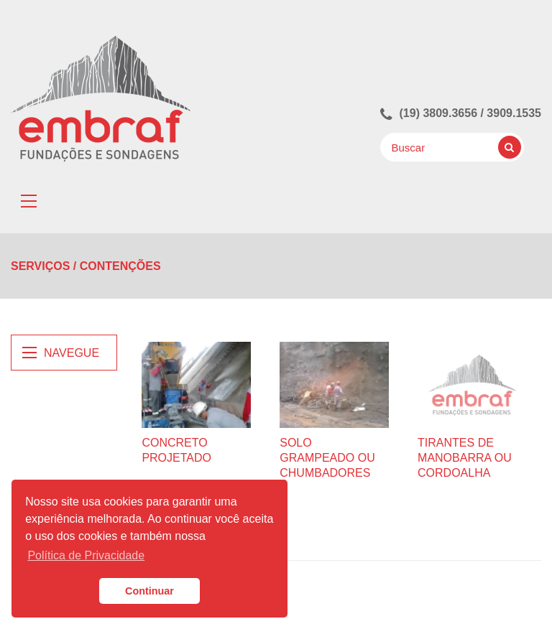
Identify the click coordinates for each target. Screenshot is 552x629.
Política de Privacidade (85, 555)
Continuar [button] (149, 591)
